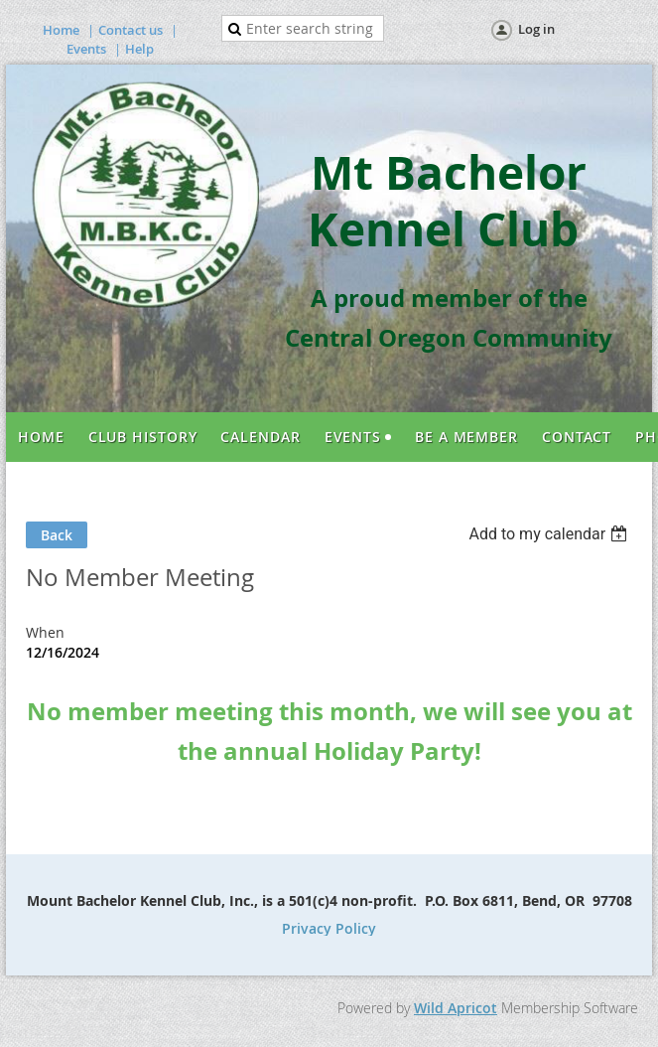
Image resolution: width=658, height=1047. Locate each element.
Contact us (130, 30)
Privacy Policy (329, 928)
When (45, 632)
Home (61, 30)
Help (139, 49)
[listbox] (550, 534)
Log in (536, 29)
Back (56, 534)
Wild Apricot (455, 1007)
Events (86, 49)
